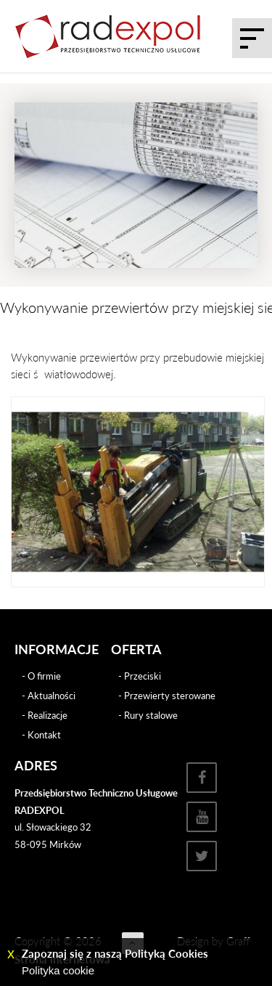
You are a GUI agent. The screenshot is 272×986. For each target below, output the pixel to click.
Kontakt (44, 735)
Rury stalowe (151, 715)
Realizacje (47, 715)
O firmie (44, 676)
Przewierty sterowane (169, 695)
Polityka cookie (58, 970)
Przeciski (142, 676)
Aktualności (51, 695)
